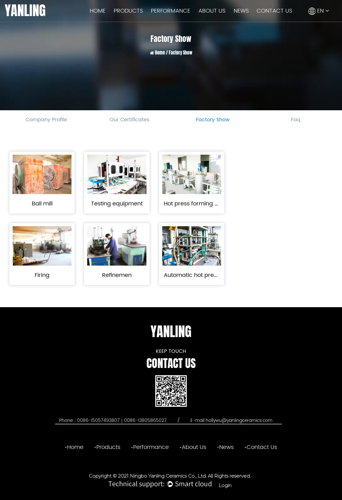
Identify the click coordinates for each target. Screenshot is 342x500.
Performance (170, 10)
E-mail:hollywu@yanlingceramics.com (231, 420)
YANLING (25, 10)
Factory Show (213, 120)
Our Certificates (129, 120)
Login (225, 485)
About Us (211, 10)
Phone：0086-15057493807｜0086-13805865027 (113, 420)
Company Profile (46, 120)
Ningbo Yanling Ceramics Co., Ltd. (167, 476)
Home (97, 10)
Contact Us (274, 10)
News (241, 10)
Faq (295, 120)
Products (128, 10)
